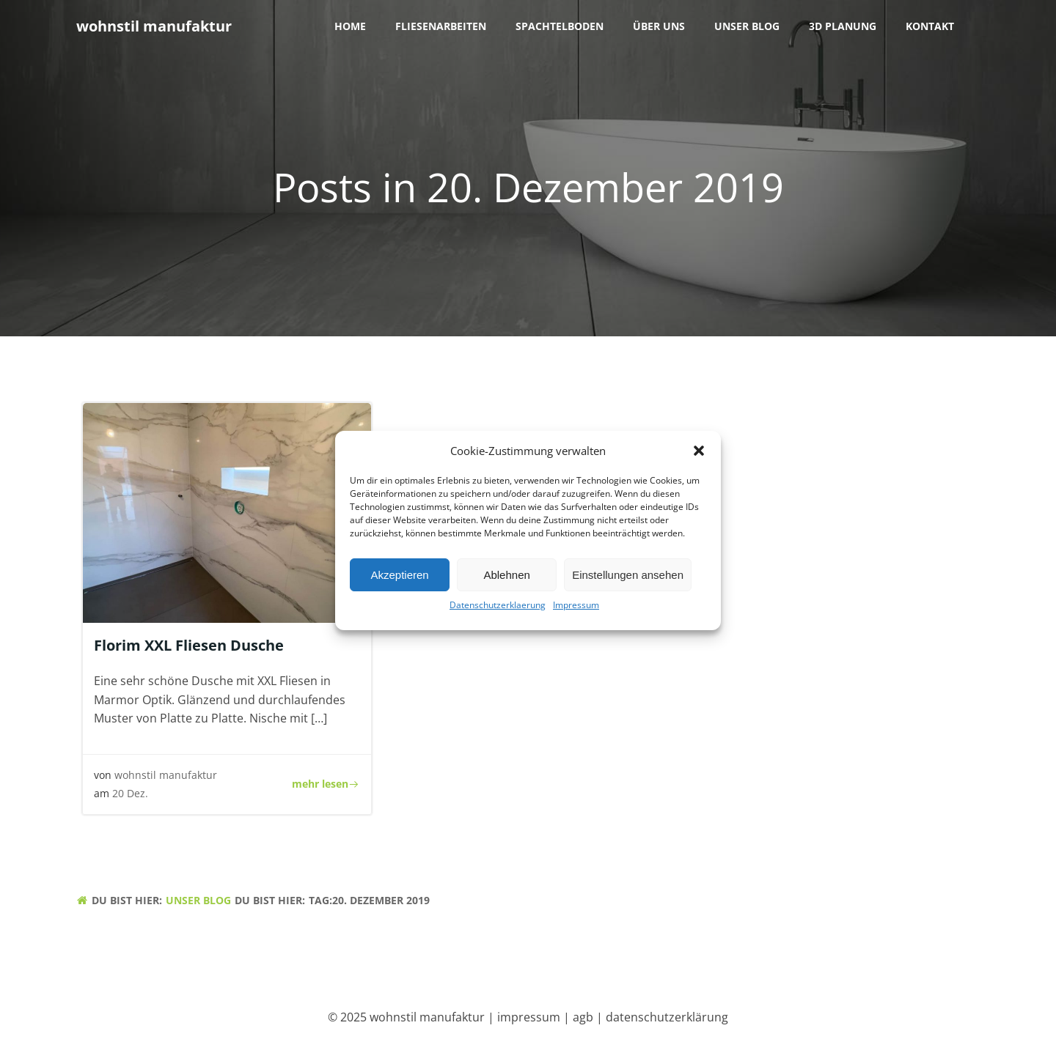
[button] (699, 454)
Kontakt (930, 26)
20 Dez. (130, 793)
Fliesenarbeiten (440, 26)
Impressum (576, 608)
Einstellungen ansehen (627, 578)
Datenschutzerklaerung (498, 608)
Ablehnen (506, 578)
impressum (528, 1017)
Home (350, 26)
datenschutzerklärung (667, 1017)
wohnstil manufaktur (165, 775)
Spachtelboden (560, 26)
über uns (659, 26)
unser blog (747, 26)
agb (583, 1017)
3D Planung (842, 26)
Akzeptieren (399, 578)
